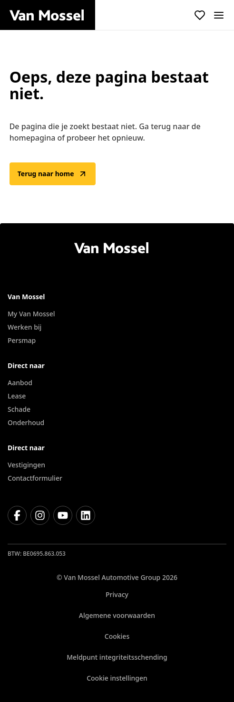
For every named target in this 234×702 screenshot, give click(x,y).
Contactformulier (35, 478)
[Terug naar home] (52, 15)
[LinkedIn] (85, 515)
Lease (17, 395)
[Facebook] (17, 515)
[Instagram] (39, 515)
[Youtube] (62, 515)
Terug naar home (53, 174)
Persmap (22, 340)
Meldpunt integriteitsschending (117, 657)
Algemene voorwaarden (117, 615)
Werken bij (24, 327)
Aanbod (20, 382)
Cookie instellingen (117, 678)
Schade (19, 409)
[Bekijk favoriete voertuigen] (199, 15)
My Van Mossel (31, 313)
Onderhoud (26, 422)
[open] (218, 15)
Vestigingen (26, 464)
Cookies (117, 636)
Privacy (117, 594)
